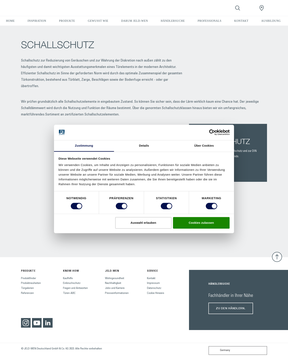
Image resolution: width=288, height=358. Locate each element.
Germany (220, 350)
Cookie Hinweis (155, 293)
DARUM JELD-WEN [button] (134, 20)
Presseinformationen (117, 293)
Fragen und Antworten (75, 288)
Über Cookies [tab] (204, 145)
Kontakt (151, 278)
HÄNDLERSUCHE (173, 20)
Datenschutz (154, 288)
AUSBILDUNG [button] (271, 20)
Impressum (153, 283)
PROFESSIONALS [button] (209, 20)
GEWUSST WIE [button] (98, 20)
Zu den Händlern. (230, 308)
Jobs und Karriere (115, 288)
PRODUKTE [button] (67, 20)
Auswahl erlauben (143, 222)
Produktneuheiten (31, 283)
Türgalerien (27, 288)
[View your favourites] (250, 8)
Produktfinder (28, 278)
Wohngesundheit (114, 278)
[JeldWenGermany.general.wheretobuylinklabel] (262, 8)
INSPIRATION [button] (37, 20)
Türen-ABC (69, 293)
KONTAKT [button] (241, 20)
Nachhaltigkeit (113, 283)
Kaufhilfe (68, 278)
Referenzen (27, 293)
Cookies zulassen (201, 222)
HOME (10, 20)
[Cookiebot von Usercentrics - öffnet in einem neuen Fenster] (212, 132)
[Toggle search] (238, 8)
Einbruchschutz (71, 283)
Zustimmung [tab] (84, 145)
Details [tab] (144, 145)
